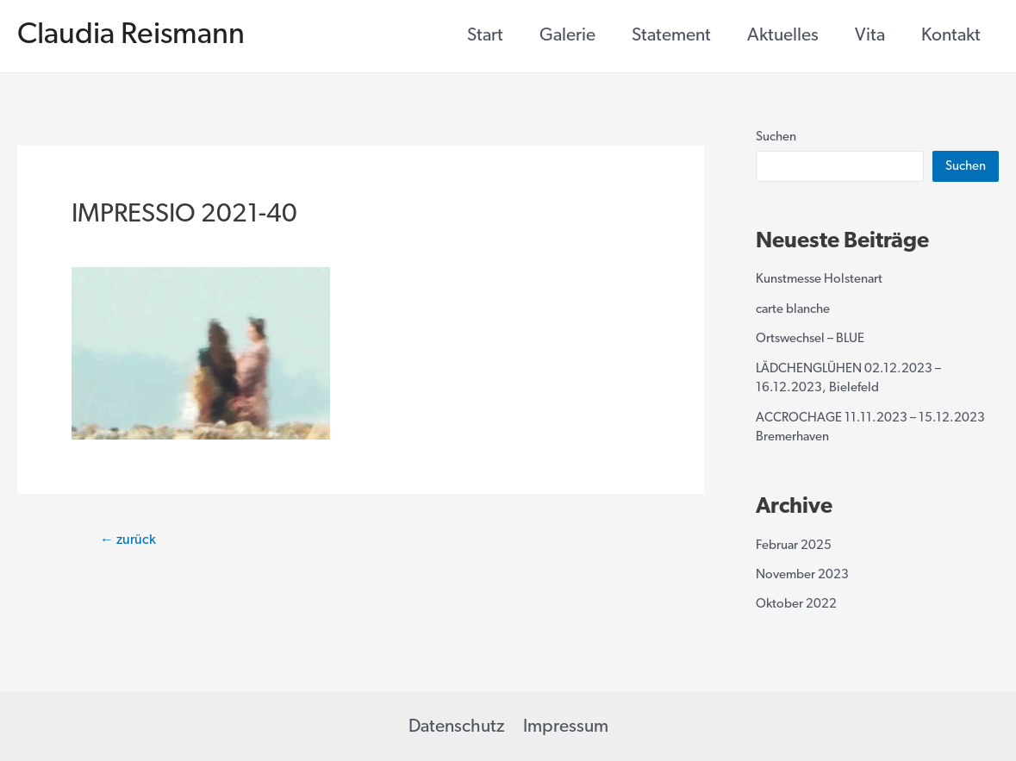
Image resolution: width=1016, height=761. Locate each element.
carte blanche (793, 309)
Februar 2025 (794, 546)
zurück (128, 540)
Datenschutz (456, 727)
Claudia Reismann (131, 36)
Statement (671, 36)
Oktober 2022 (796, 604)
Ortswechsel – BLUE (810, 339)
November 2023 (802, 575)
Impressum (565, 727)
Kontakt (951, 36)
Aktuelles (783, 36)
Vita (870, 36)
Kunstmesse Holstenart (819, 279)
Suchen (776, 137)
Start (485, 36)
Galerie (567, 36)
